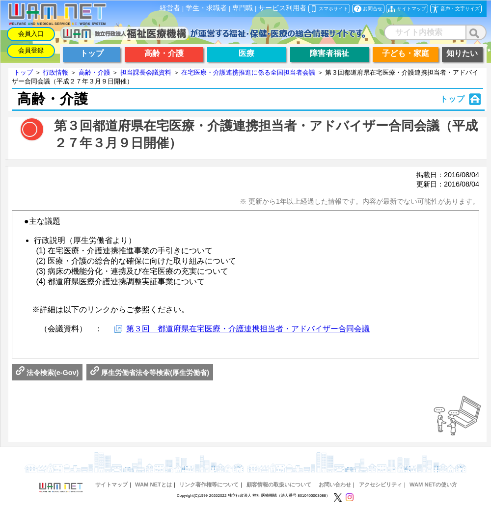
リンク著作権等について (209, 484)
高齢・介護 (94, 72)
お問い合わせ (335, 484)
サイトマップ (111, 484)
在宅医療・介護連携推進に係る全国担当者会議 (248, 72)
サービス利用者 (282, 8)
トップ (23, 72)
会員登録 (31, 50)
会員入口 (31, 33)
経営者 (170, 8)
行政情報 (55, 72)
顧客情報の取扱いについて (278, 484)
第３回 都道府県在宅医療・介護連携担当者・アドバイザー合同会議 (248, 328)
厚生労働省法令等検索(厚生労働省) (149, 373)
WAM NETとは (153, 484)
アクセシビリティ (380, 484)
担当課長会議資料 (145, 72)
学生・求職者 (206, 8)
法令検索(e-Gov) (47, 373)
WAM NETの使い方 (433, 484)
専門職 (242, 8)
